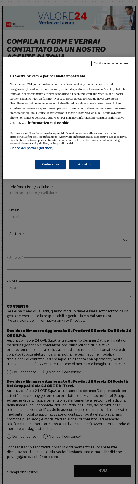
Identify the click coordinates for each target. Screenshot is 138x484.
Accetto (84, 164)
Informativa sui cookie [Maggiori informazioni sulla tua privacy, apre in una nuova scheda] (48, 123)
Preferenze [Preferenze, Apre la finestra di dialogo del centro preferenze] (50, 164)
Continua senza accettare (111, 63)
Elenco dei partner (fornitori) (31, 148)
